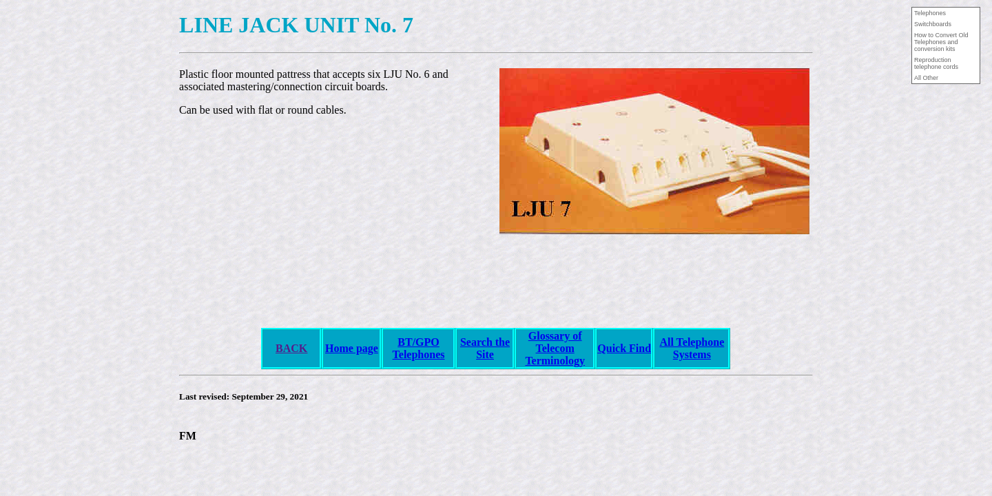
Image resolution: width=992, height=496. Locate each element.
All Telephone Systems (691, 348)
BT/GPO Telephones (419, 348)
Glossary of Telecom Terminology (555, 348)
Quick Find (624, 348)
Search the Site (485, 348)
